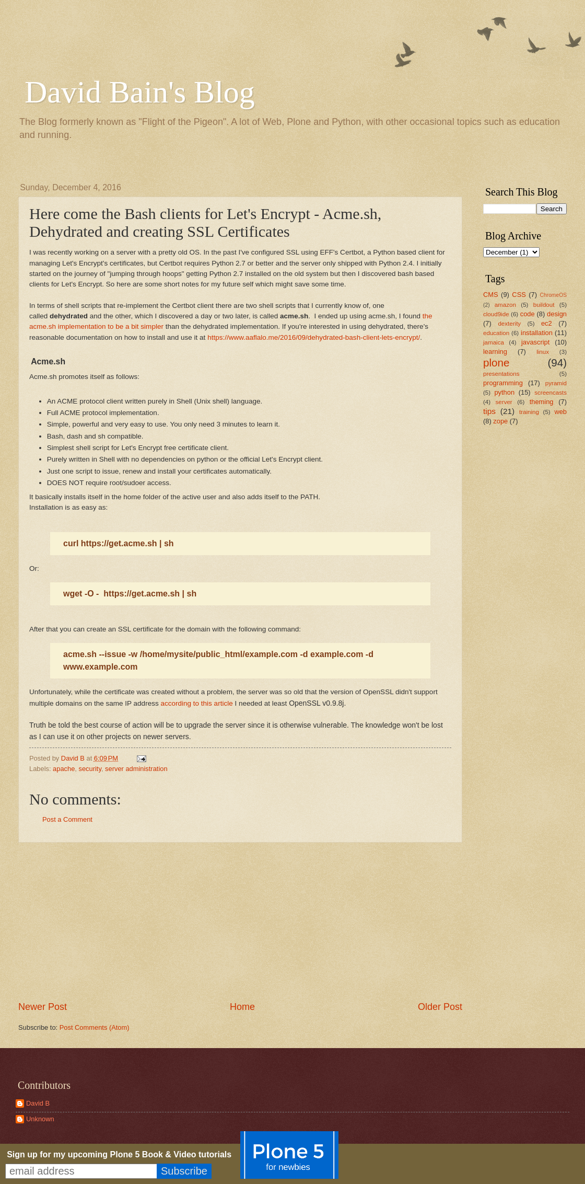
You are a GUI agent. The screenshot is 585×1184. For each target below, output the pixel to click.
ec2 (546, 323)
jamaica (493, 342)
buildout (544, 305)
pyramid (556, 383)
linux (542, 352)
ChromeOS (553, 295)
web (560, 412)
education (496, 333)
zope (500, 421)
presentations (501, 374)
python (504, 392)
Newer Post (42, 1007)
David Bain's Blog (140, 92)
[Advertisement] (240, 921)
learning (495, 351)
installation (537, 333)
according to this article (196, 703)
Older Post (440, 1007)
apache (64, 769)
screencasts (550, 392)
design (557, 314)
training (529, 412)
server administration (136, 769)
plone (496, 363)
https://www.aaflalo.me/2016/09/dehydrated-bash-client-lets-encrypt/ (313, 337)
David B (38, 1103)
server (504, 402)
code (527, 314)
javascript (535, 342)
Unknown (40, 1119)
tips (489, 411)
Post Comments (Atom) (95, 1027)
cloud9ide (496, 314)
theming (542, 402)
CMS (490, 294)
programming (503, 383)
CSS (518, 294)
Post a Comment (67, 819)
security (90, 769)
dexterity (509, 323)
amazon (505, 305)
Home (242, 1007)
